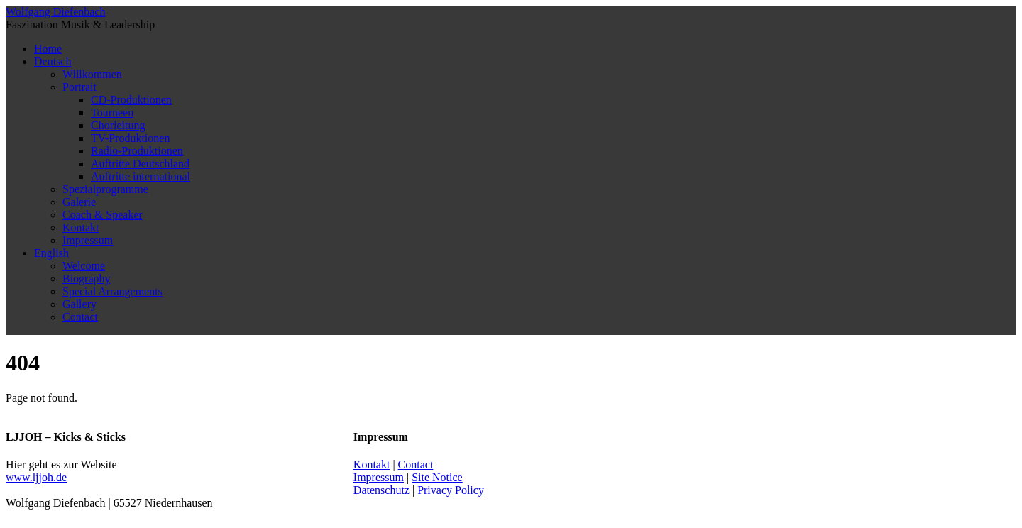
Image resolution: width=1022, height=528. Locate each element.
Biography (86, 279)
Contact (80, 317)
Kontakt (80, 227)
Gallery (79, 304)
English (51, 253)
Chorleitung (118, 125)
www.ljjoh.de (36, 477)
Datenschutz (381, 490)
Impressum (87, 240)
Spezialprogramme (105, 189)
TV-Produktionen (130, 138)
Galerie (79, 202)
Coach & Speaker (102, 215)
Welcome (83, 266)
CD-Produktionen (131, 100)
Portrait (79, 87)
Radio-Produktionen (137, 151)
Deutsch (52, 61)
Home (48, 49)
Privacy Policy (450, 490)
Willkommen (92, 74)
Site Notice (437, 477)
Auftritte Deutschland (140, 164)
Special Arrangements (112, 291)
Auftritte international (140, 176)
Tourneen (112, 112)
